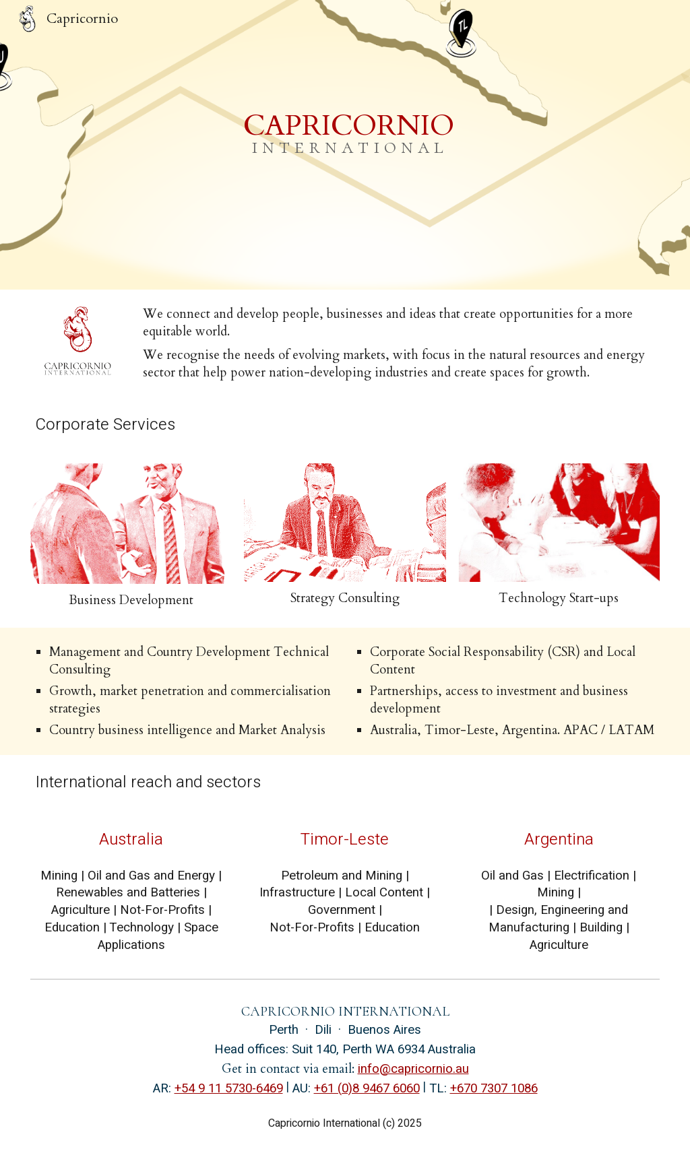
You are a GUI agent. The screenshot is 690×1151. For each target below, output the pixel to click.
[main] (345, 144)
